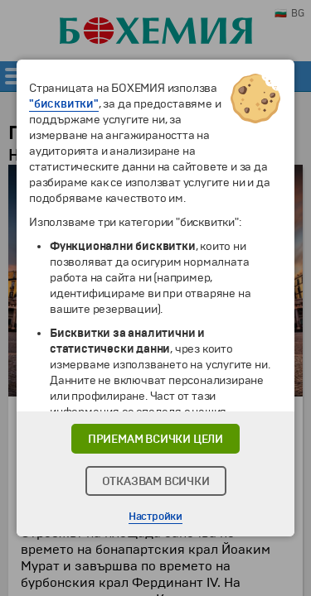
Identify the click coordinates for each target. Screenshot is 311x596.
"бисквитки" (64, 104)
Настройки (155, 516)
